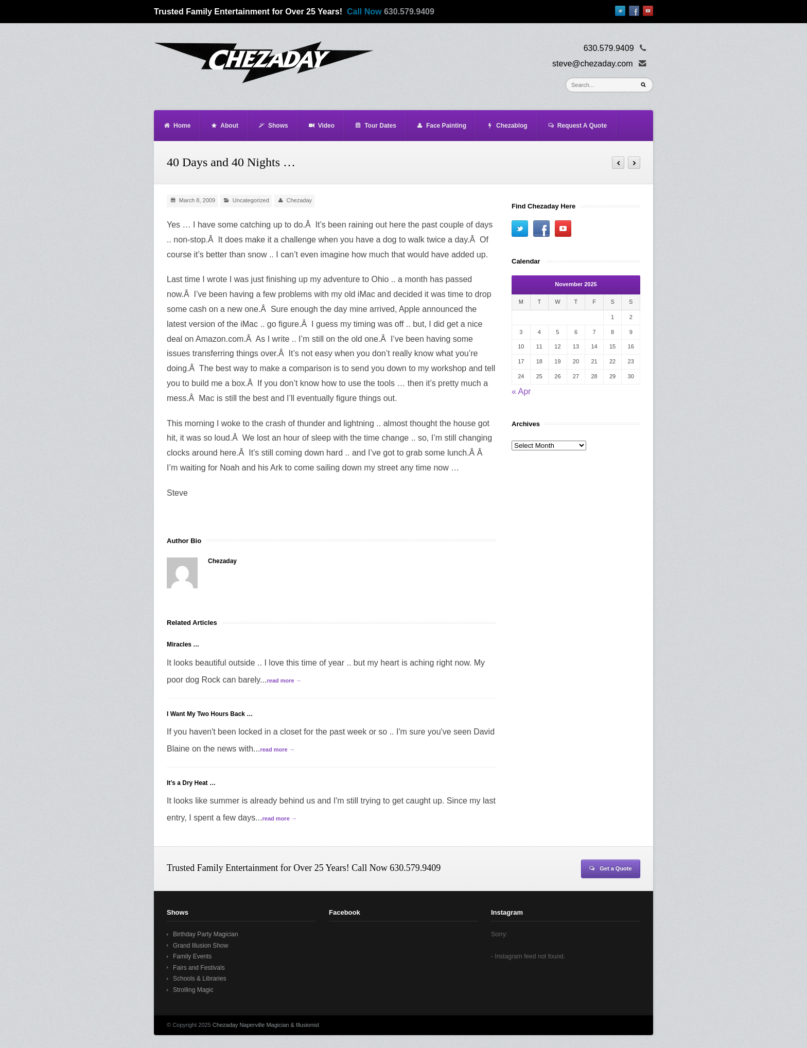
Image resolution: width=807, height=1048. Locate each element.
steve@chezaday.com (592, 63)
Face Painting (441, 125)
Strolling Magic (193, 989)
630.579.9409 (409, 11)
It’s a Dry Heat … (191, 783)
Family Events (192, 956)
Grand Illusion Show (200, 945)
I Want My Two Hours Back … (210, 714)
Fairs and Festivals (199, 967)
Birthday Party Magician (205, 934)
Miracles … (183, 644)
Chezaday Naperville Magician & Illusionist (266, 1025)
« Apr (521, 391)
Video (321, 125)
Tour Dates (375, 125)
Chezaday (299, 200)
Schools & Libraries (199, 978)
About (224, 125)
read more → (284, 680)
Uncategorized (251, 200)
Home (176, 125)
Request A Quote (577, 125)
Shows (273, 125)
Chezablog (507, 125)
